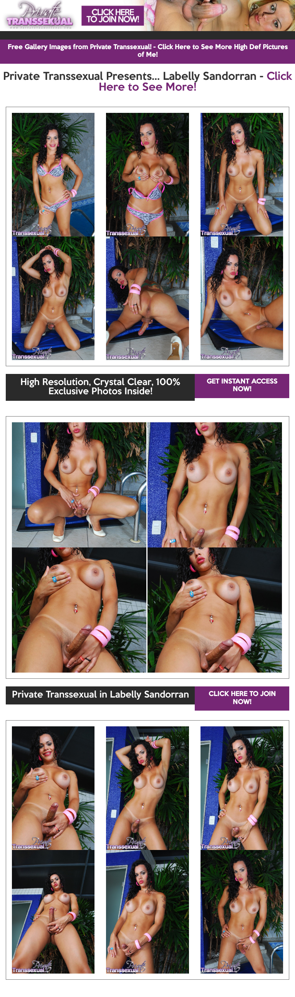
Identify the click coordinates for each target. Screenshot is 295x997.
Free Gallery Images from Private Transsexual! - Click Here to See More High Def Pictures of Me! (148, 51)
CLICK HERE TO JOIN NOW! (242, 698)
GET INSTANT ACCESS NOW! (242, 385)
